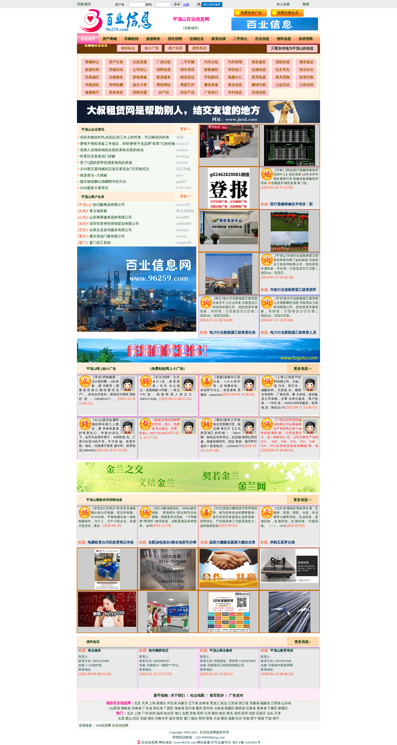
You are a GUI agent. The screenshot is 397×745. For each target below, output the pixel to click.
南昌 (261, 718)
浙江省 (243, 703)
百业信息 (262, 39)
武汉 (136, 718)
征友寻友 (282, 70)
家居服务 (163, 77)
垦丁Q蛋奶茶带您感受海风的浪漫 (106, 163)
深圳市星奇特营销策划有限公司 (114, 224)
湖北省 (158, 708)
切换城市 (84, 4)
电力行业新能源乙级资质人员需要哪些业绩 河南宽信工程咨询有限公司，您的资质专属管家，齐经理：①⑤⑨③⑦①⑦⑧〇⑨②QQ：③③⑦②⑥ (289, 307)
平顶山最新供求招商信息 (104, 500)
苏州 (244, 713)
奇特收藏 (116, 85)
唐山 (128, 718)
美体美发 (116, 92)
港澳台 (161, 703)
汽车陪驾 (235, 62)
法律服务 (116, 77)
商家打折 (187, 85)
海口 (178, 713)
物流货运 (187, 77)
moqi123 (182, 144)
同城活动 (116, 70)
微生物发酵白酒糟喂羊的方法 (103, 182)
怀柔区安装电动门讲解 (97, 156)
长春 (246, 718)
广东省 (147, 708)
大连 (216, 718)
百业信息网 (120, 725)
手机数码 (211, 77)
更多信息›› (302, 642)
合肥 (185, 713)
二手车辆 (187, 62)
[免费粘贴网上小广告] (167, 369)
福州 (159, 713)
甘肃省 (251, 708)
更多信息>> (303, 369)
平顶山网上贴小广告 (101, 369)
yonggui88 (183, 243)
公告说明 (306, 85)
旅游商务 (153, 39)
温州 (172, 718)
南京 (222, 713)
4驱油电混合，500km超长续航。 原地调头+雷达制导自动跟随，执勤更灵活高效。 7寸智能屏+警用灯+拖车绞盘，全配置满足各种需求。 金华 (168, 517)
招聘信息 (163, 70)
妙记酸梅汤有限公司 (109, 205)
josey (180, 175)
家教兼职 (211, 70)
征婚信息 (259, 70)
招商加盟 (140, 92)
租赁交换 (306, 77)
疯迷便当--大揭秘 (93, 175)
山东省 (286, 703)
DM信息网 (104, 725)
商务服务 (259, 62)
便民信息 (284, 39)
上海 (152, 703)
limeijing (182, 156)
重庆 (199, 708)
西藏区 (229, 708)
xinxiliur (182, 150)
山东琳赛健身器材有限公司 (110, 217)
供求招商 (306, 39)
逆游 (179, 137)
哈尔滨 (169, 713)
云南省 (219, 708)
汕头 (270, 713)
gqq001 (181, 182)
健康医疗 (92, 92)
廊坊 (215, 713)
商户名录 (175, 48)
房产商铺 (110, 39)
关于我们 (178, 695)
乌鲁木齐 (161, 718)
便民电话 (199, 48)
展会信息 (235, 85)
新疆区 (283, 708)
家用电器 (259, 77)
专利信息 (235, 92)
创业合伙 (306, 70)
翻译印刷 (259, 85)
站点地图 (197, 695)
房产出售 (116, 62)
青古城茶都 (98, 211)
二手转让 (240, 39)
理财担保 (282, 62)
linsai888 (182, 217)
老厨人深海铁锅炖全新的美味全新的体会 (112, 150)
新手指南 (161, 695)
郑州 (201, 718)
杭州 (152, 713)
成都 (231, 718)
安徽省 (254, 703)
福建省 (265, 703)
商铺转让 (92, 62)
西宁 (253, 718)
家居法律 (218, 39)
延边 (224, 703)
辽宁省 (193, 703)
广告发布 (236, 695)
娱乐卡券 (140, 85)
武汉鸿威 (183, 169)
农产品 (163, 92)
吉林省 (204, 703)
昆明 (200, 713)
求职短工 (235, 70)
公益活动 (282, 85)
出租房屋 (140, 62)
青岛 (229, 713)
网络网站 (163, 85)
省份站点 (128, 48)
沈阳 (252, 713)
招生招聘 (175, 39)
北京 (137, 703)
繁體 (306, 4)
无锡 (143, 718)
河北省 (172, 703)
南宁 (276, 718)
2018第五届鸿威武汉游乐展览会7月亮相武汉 (114, 169)
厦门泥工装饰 (100, 243)
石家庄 (261, 713)
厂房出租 (163, 62)
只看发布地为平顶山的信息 (292, 48)
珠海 (209, 718)
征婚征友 (197, 39)
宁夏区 (272, 708)
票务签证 (306, 62)
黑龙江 (215, 703)
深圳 (237, 713)
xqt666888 (183, 224)
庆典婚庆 (92, 77)
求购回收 (92, 85)
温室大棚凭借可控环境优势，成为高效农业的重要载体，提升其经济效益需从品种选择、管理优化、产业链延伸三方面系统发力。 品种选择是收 (228, 517)
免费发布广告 (251, 13)
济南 (192, 713)
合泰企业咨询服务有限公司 (110, 230)
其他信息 (259, 92)
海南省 (179, 708)
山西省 (115, 708)
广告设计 (211, 92)
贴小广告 (152, 48)
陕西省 (240, 708)
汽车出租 (211, 62)
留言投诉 (217, 695)
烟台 (194, 718)
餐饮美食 (211, 85)
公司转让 (140, 70)
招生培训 (187, 70)
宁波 (268, 718)
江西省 (276, 703)
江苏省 (233, 703)
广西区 (168, 708)
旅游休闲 (92, 70)
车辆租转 (131, 39)
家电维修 (140, 77)
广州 (145, 713)
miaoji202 (183, 205)
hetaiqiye (182, 230)
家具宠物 (282, 77)
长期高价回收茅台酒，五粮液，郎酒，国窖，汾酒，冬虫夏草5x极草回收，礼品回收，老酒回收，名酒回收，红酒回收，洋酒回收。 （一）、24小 (289, 517)
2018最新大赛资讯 (94, 188)
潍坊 (151, 718)
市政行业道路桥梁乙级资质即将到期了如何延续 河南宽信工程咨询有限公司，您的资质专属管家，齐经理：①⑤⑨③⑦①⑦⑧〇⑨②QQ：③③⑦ (289, 264)
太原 (121, 718)
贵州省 (208, 708)
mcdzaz (181, 236)
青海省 (262, 708)
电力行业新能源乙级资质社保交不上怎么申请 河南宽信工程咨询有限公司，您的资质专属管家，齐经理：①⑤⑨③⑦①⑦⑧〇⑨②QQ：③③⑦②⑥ (228, 307)
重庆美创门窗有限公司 (107, 236)
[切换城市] (190, 28)
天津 (145, 703)
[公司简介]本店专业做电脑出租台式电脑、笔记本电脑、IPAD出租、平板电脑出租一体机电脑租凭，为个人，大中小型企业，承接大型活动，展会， (107, 517)
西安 (179, 718)
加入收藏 (283, 4)
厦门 (187, 718)
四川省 (190, 708)
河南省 (137, 708)
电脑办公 (235, 77)
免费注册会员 (288, 13)
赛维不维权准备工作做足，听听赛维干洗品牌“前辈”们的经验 (127, 144)
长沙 (238, 718)
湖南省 (126, 708)
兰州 (207, 713)
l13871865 (183, 188)
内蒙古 (183, 703)
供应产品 (187, 92)
